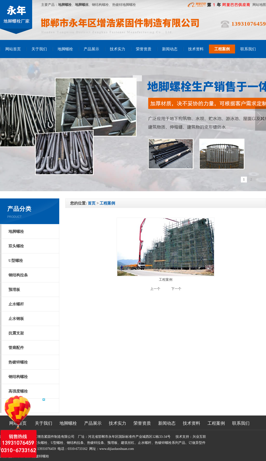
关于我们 (39, 49)
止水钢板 (16, 319)
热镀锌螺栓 (18, 362)
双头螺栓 (16, 246)
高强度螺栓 (18, 391)
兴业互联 (199, 436)
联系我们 (248, 49)
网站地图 (259, 5)
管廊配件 (16, 348)
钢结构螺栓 (18, 377)
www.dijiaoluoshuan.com (116, 449)
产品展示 (91, 49)
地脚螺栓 (65, 49)
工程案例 (222, 49)
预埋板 (14, 289)
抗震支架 (16, 333)
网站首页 (13, 49)
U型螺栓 (15, 260)
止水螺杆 (16, 304)
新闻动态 (169, 49)
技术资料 (196, 49)
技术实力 (117, 49)
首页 (92, 203)
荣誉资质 (143, 49)
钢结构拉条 (18, 275)
